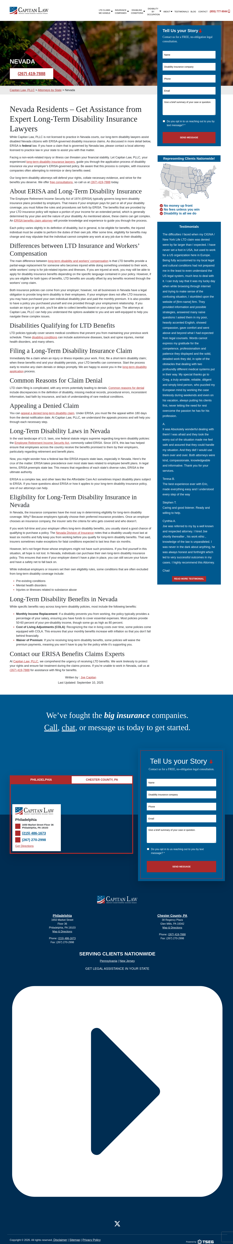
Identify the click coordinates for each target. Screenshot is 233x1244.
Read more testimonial (189, 578)
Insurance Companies (122, 11)
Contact (203, 12)
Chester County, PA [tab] (102, 779)
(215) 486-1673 (34, 833)
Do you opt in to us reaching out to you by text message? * (191, 123)
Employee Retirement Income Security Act (42, 442)
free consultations (61, 182)
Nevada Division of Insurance (75, 532)
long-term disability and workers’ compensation (78, 261)
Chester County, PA (172, 915)
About (168, 11)
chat (68, 727)
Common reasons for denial (126, 388)
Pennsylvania (108, 961)
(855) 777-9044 (217, 11)
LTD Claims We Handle (106, 11)
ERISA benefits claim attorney (33, 220)
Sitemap (74, 1240)
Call (51, 727)
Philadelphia (62, 915)
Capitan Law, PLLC (25, 661)
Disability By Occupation (154, 12)
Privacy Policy (92, 1240)
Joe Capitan (88, 677)
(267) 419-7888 (31, 73)
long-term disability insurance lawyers (50, 161)
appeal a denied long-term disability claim (47, 413)
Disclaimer (60, 1240)
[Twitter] (117, 1223)
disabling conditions (44, 337)
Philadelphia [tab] (41, 779)
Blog (193, 12)
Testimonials (181, 12)
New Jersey (127, 961)
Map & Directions (62, 931)
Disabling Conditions (138, 11)
